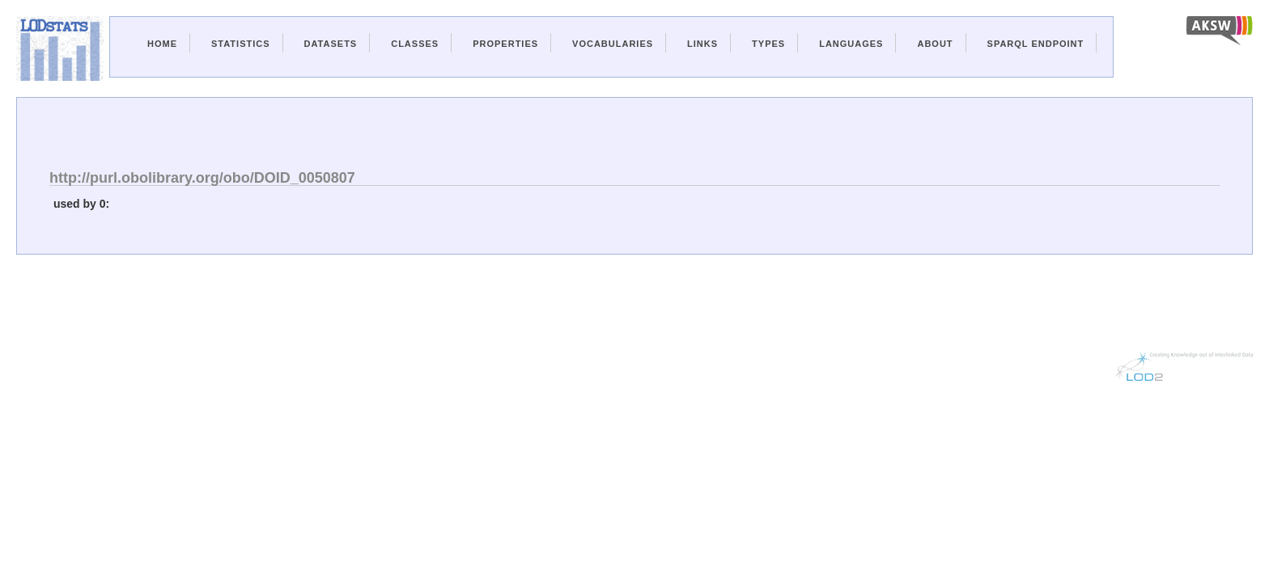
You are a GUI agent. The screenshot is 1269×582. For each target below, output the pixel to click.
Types (768, 43)
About (935, 43)
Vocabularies (612, 43)
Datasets (331, 43)
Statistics (240, 43)
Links (702, 43)
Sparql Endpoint (1035, 43)
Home (162, 43)
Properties (505, 43)
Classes (415, 43)
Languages (851, 43)
